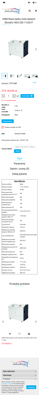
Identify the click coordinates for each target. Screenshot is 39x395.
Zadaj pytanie (7, 121)
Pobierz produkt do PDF (11, 127)
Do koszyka (27, 96)
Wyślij (18, 151)
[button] (34, 2)
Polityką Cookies (7, 383)
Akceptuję (31, 387)
